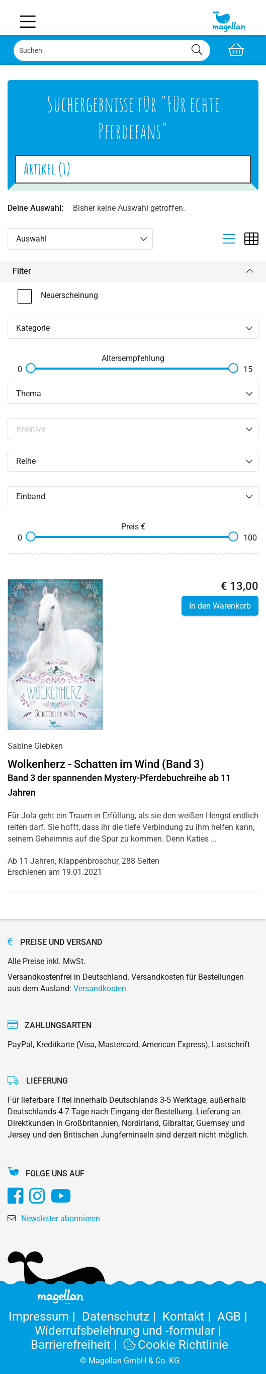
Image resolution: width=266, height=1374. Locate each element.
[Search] (112, 50)
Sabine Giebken (35, 746)
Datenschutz (122, 1316)
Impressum (45, 1316)
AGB (234, 1316)
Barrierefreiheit (77, 1345)
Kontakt (189, 1316)
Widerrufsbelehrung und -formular (130, 1331)
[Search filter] (133, 429)
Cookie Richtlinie (176, 1345)
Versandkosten (99, 988)
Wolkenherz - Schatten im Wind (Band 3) (106, 764)
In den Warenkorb (220, 606)
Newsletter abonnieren (60, 1218)
